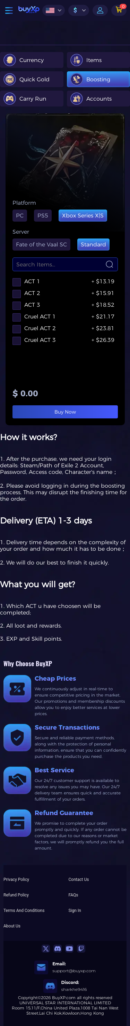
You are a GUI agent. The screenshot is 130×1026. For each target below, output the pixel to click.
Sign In (75, 910)
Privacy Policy (16, 879)
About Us (11, 926)
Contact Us (79, 879)
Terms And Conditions (23, 910)
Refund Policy (16, 895)
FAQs (73, 895)
